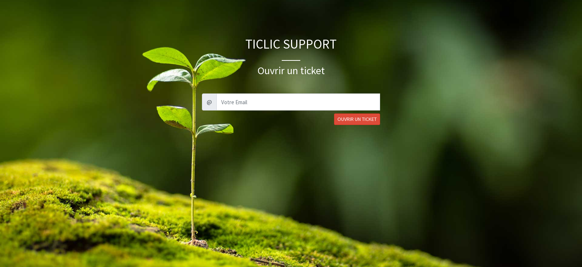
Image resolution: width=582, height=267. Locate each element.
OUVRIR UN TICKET (357, 119)
